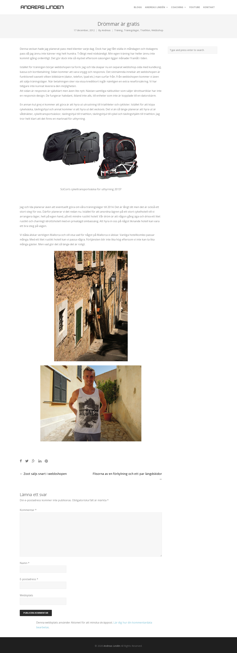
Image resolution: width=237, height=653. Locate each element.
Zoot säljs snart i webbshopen (43, 474)
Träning (118, 30)
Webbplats (26, 595)
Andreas (106, 30)
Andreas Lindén (112, 645)
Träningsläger (131, 30)
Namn (24, 563)
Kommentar (28, 510)
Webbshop (157, 30)
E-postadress (29, 579)
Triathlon (145, 30)
